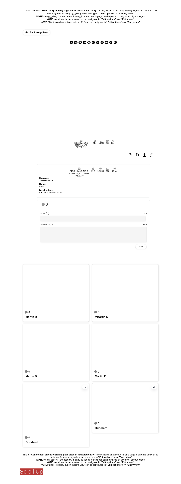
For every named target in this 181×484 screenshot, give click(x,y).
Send (141, 247)
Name (42, 213)
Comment (44, 224)
